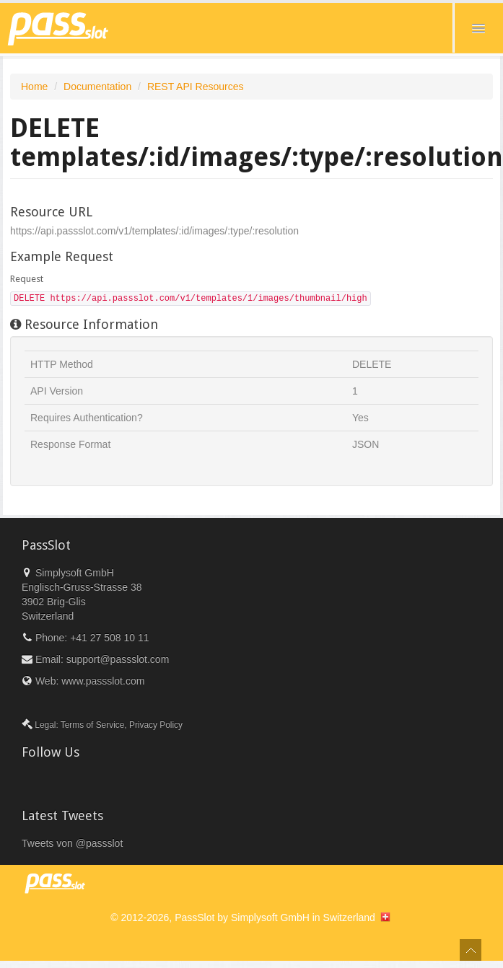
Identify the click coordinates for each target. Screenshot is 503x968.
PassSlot (194, 917)
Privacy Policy (156, 725)
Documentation (97, 86)
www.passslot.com (102, 681)
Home (34, 86)
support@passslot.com (118, 659)
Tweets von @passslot (72, 843)
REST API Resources (195, 86)
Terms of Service (93, 725)
